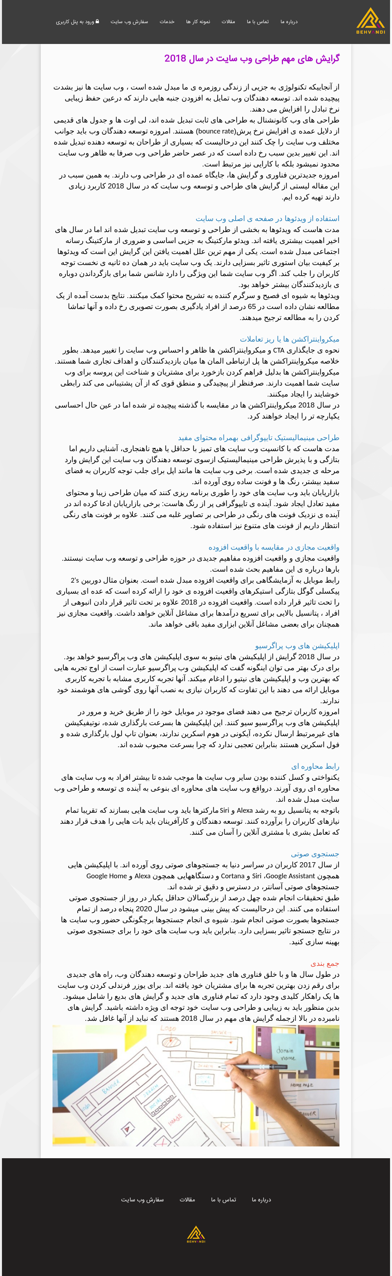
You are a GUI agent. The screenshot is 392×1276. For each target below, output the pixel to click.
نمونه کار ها (198, 22)
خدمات (167, 22)
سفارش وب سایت (129, 22)
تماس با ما (258, 22)
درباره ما (289, 22)
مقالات (228, 22)
